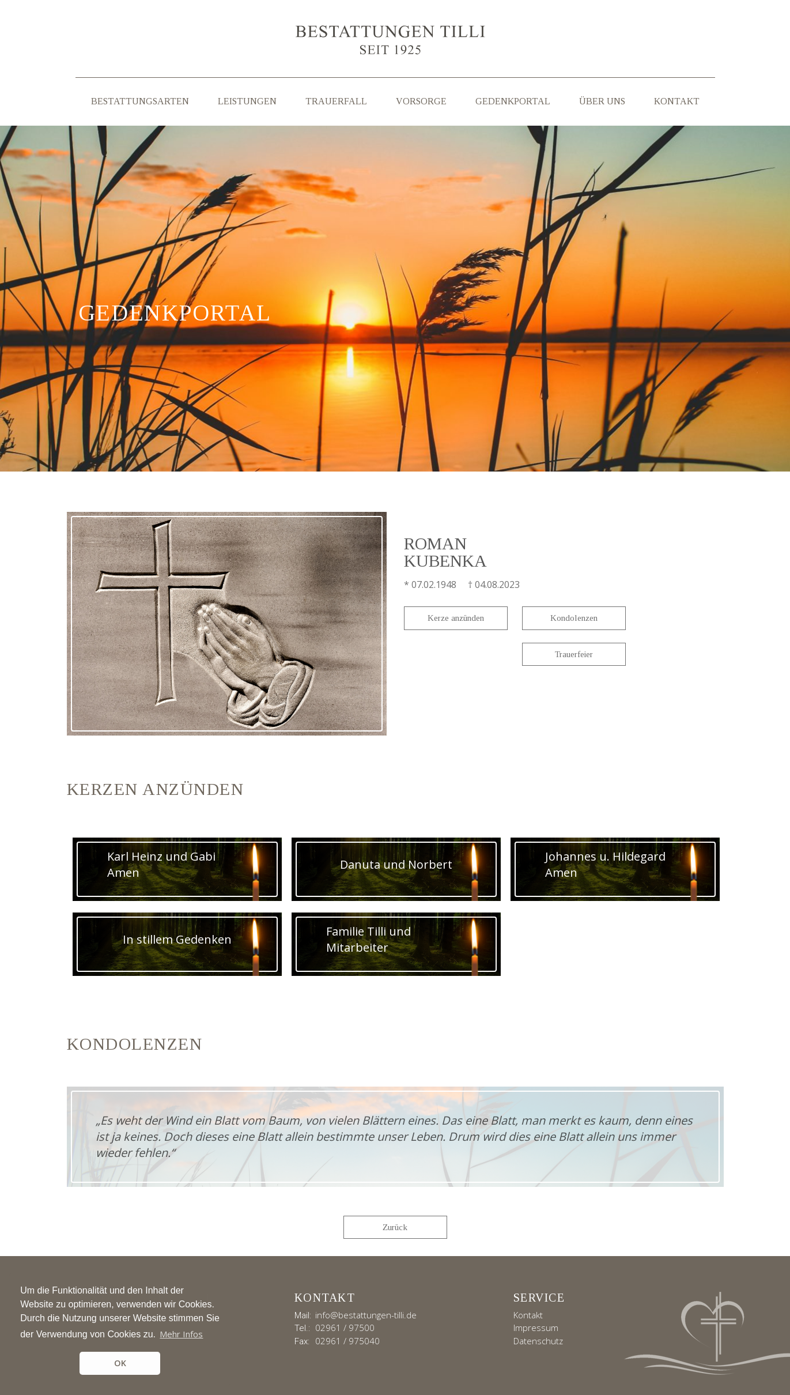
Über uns (602, 101)
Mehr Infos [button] (181, 1334)
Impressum (535, 1327)
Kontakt (677, 101)
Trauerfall (336, 101)
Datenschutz (538, 1341)
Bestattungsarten (140, 101)
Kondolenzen (574, 618)
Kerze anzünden (456, 618)
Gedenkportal (512, 101)
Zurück (395, 1227)
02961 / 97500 (345, 1327)
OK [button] (120, 1363)
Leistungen (247, 101)
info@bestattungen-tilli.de (366, 1315)
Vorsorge (421, 101)
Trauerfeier (574, 654)
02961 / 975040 (347, 1341)
